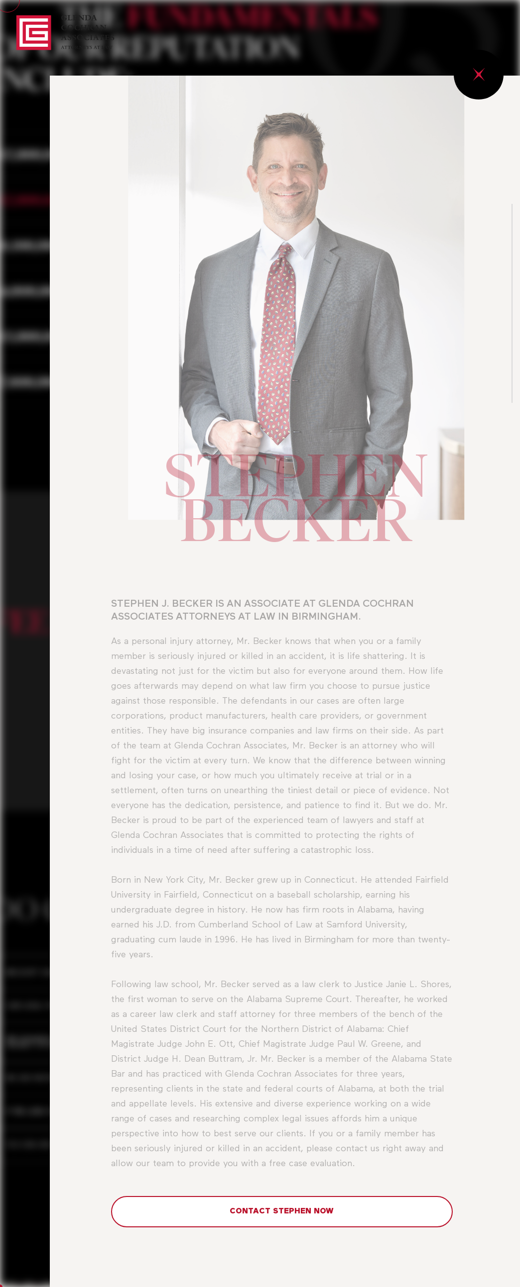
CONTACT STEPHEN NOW (282, 1211)
